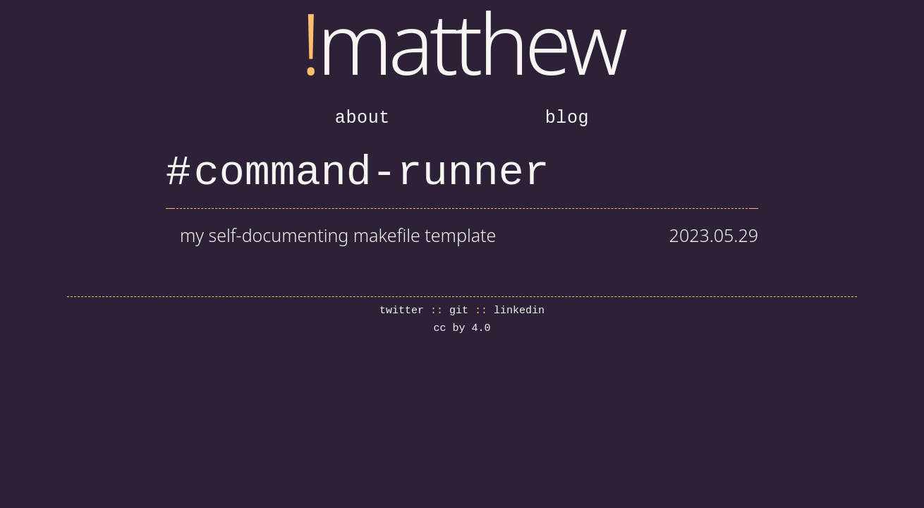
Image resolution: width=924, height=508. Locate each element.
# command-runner (357, 173)
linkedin (519, 311)
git (458, 311)
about (362, 118)
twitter (401, 311)
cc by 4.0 (461, 328)
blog (567, 118)
